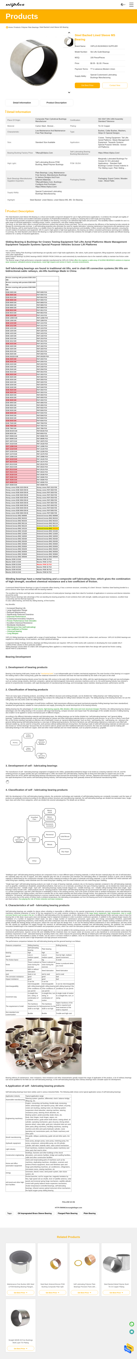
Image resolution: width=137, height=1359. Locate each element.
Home (10, 27)
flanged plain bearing (68, 1160)
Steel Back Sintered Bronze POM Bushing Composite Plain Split (52, 1232)
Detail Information (22, 103)
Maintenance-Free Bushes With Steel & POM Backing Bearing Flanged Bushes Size (20, 1232)
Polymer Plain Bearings (30, 27)
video (8, 1343)
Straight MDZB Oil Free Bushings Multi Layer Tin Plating (21, 1288)
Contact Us (10, 1347)
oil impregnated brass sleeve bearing (35, 1160)
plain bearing (90, 1160)
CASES (9, 1332)
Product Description (57, 103)
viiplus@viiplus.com (41, 1340)
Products (17, 27)
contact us (93, 1347)
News (8, 1336)
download (10, 1340)
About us (9, 1325)
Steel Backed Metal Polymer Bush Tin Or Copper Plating (116, 1232)
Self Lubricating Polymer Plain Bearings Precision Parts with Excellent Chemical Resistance (84, 1232)
